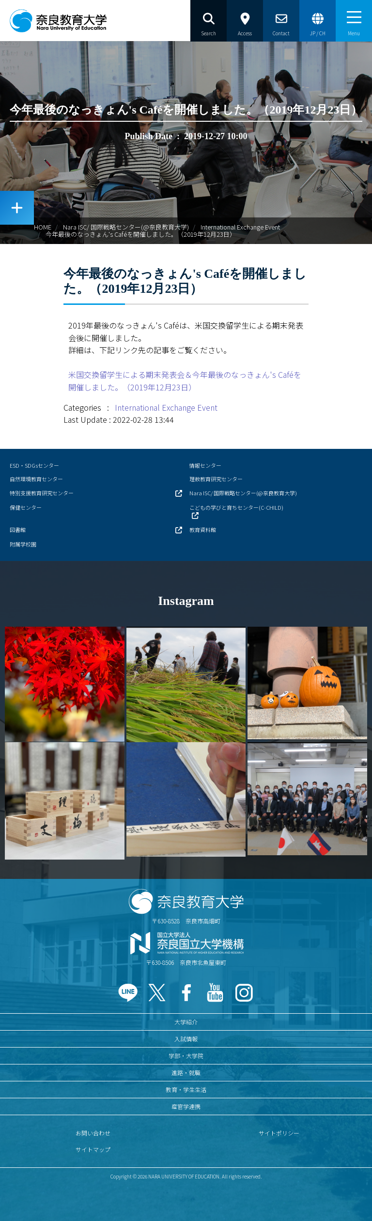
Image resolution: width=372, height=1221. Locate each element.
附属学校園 (23, 544)
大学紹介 (186, 1022)
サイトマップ (93, 1149)
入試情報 (186, 1038)
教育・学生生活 (186, 1089)
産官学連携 (186, 1106)
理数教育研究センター (216, 479)
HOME (42, 226)
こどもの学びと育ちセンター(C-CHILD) (236, 507)
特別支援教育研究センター (42, 493)
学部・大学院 (186, 1055)
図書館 (18, 529)
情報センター (205, 465)
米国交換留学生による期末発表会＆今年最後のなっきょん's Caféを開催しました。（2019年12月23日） (184, 381)
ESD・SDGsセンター (34, 465)
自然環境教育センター (36, 479)
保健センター (26, 507)
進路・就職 (186, 1072)
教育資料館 (202, 529)
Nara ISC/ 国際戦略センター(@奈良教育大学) (126, 226)
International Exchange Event (240, 226)
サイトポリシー (279, 1133)
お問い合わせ (93, 1133)
